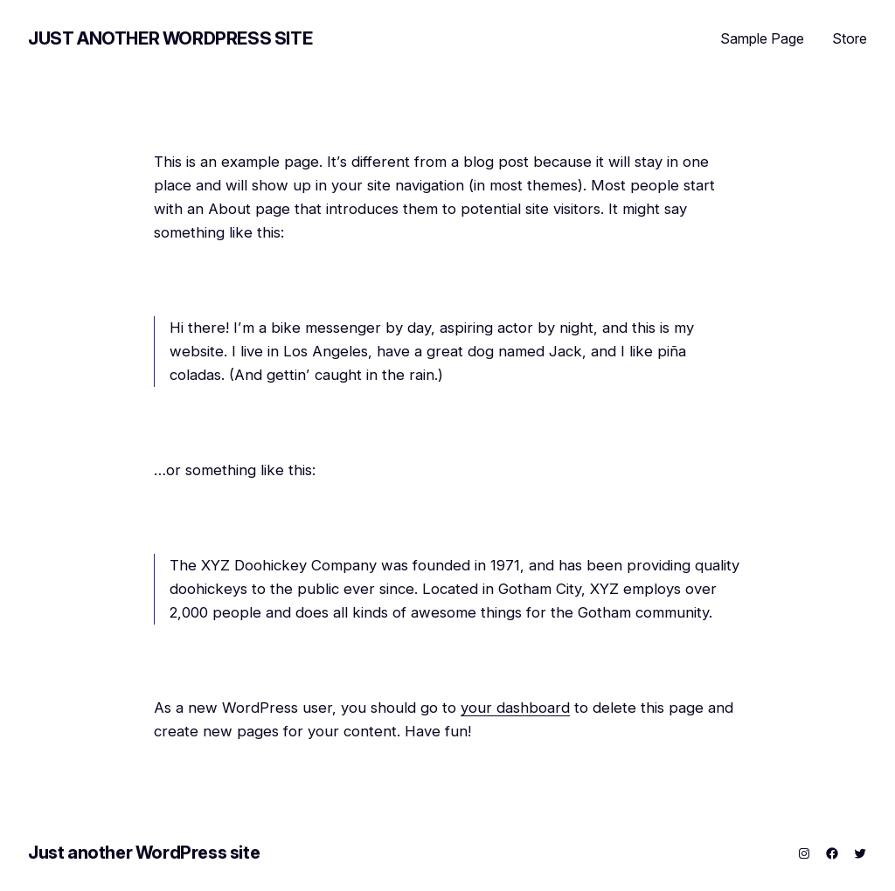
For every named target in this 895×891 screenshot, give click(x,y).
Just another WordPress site (170, 38)
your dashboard (515, 707)
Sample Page (762, 38)
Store (849, 38)
